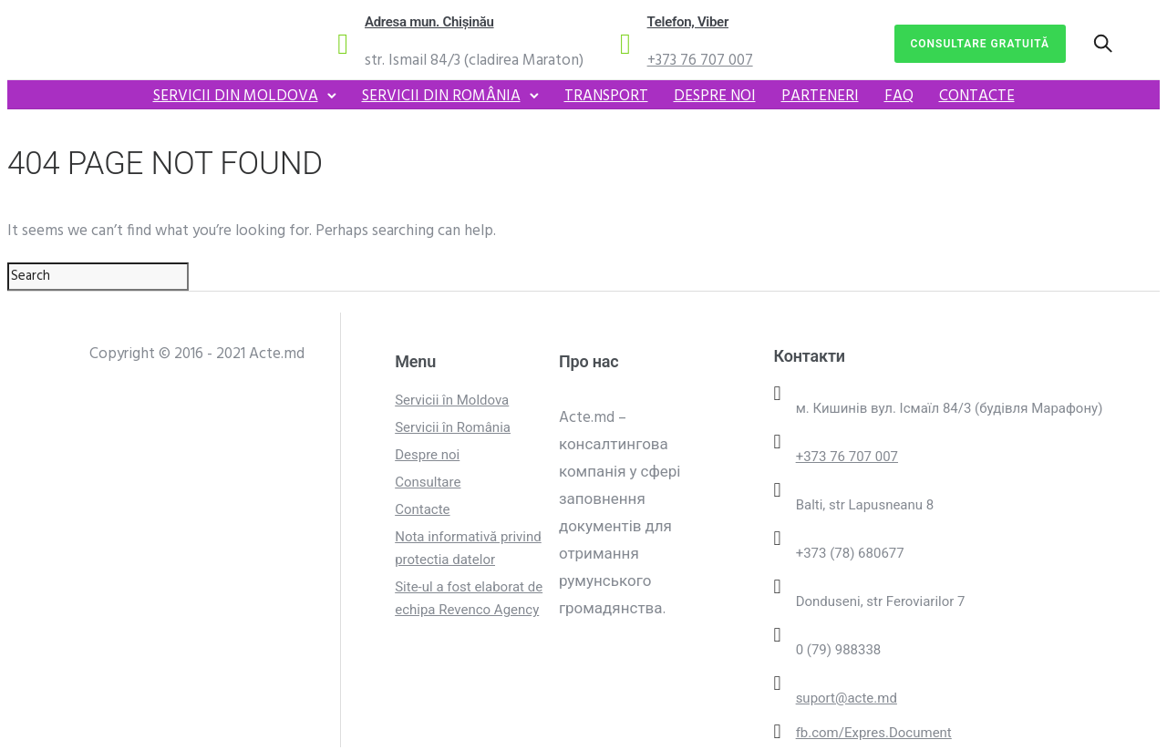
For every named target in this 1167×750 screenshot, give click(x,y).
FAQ (899, 96)
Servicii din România (441, 96)
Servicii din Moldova (235, 96)
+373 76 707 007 (700, 60)
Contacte (977, 96)
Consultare (427, 482)
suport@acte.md (846, 698)
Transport (606, 96)
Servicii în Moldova (452, 400)
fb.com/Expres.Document (874, 732)
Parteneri (820, 96)
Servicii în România (453, 427)
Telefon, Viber (687, 22)
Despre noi (715, 96)
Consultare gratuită (980, 43)
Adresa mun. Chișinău (429, 22)
